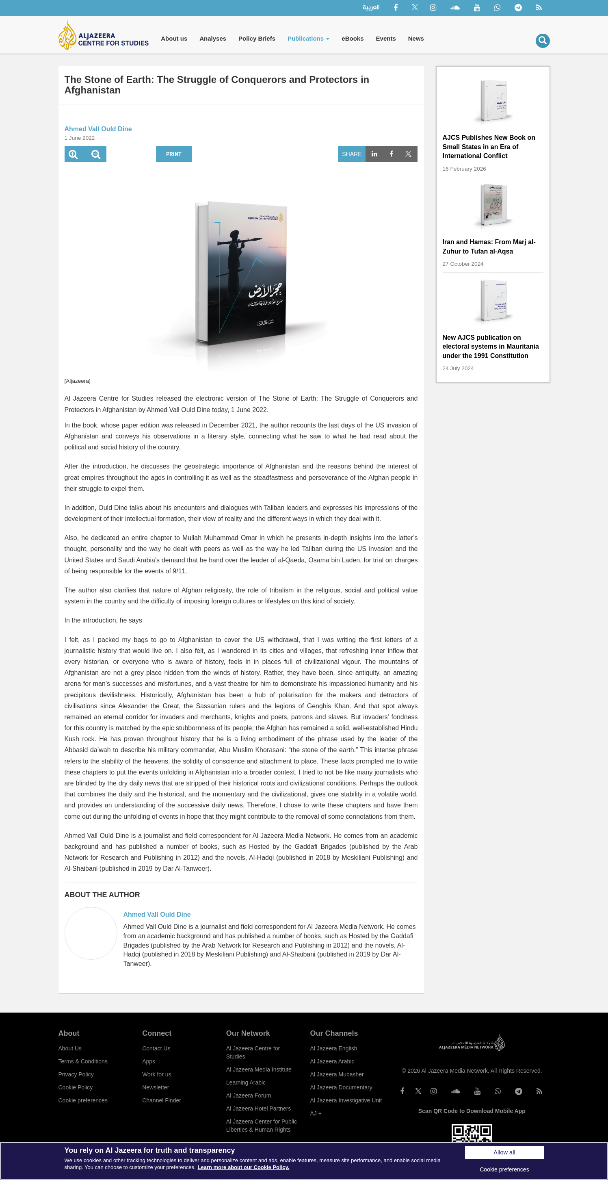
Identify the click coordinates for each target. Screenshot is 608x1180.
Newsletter (155, 1087)
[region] (304, 1161)
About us (174, 38)
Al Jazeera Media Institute (259, 1069)
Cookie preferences (83, 1100)
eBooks (353, 38)
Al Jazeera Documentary (341, 1087)
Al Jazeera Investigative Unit (346, 1100)
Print (174, 153)
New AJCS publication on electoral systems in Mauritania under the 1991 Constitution (491, 346)
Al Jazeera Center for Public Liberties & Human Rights (261, 1125)
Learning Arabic (246, 1082)
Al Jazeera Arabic (332, 1061)
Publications (308, 38)
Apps (148, 1061)
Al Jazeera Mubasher (337, 1074)
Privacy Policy (76, 1074)
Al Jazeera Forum (248, 1095)
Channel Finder (161, 1100)
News (416, 38)
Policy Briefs (256, 38)
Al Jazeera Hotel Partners (258, 1108)
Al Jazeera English (333, 1048)
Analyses (212, 38)
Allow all (504, 1152)
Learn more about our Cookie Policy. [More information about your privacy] (244, 1167)
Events (386, 38)
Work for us (156, 1074)
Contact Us (156, 1048)
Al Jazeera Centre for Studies (253, 1052)
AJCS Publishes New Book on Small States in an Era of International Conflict (489, 146)
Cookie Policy (75, 1087)
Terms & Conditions (83, 1061)
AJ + (315, 1113)
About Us (70, 1048)
